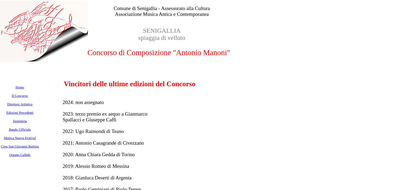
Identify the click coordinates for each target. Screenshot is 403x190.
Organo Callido (19, 155)
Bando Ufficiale (20, 129)
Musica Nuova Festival (20, 138)
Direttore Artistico (20, 104)
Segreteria (20, 121)
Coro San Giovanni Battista (20, 146)
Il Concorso (20, 96)
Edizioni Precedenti (19, 113)
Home (20, 87)
